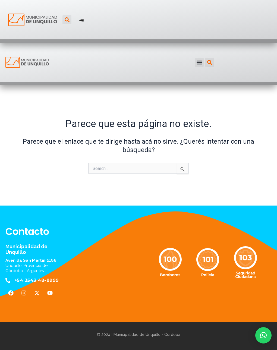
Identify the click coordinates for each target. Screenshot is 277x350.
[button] (66, 19)
